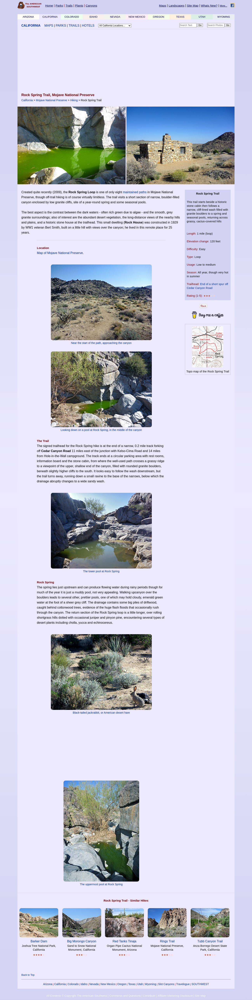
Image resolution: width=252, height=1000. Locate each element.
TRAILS (74, 25)
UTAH (202, 16)
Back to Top (28, 974)
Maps (162, 5)
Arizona (47, 984)
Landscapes (176, 5)
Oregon (121, 984)
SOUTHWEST (200, 984)
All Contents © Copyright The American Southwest (76, 995)
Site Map (192, 5)
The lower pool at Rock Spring (101, 571)
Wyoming (150, 984)
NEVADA (115, 16)
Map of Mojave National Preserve (60, 253)
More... (223, 5)
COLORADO (71, 16)
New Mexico (108, 984)
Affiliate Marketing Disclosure (175, 995)
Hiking (74, 100)
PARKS (61, 25)
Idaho (84, 984)
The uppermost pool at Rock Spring (101, 884)
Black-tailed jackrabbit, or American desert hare (101, 712)
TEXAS (180, 16)
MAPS (48, 25)
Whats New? (209, 5)
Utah (140, 984)
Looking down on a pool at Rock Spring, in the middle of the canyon (101, 429)
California (27, 100)
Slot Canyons (166, 984)
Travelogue (183, 984)
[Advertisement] (126, 61)
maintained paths (135, 192)
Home (49, 5)
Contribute (149, 995)
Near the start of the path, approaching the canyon (101, 342)
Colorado (73, 984)
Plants (79, 5)
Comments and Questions (125, 995)
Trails (68, 5)
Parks (59, 5)
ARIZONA (28, 16)
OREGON (158, 16)
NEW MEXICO (137, 16)
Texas (131, 984)
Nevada (94, 984)
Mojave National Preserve (51, 100)
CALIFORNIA (50, 16)
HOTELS (88, 25)
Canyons (91, 5)
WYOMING (223, 16)
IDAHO (93, 16)
